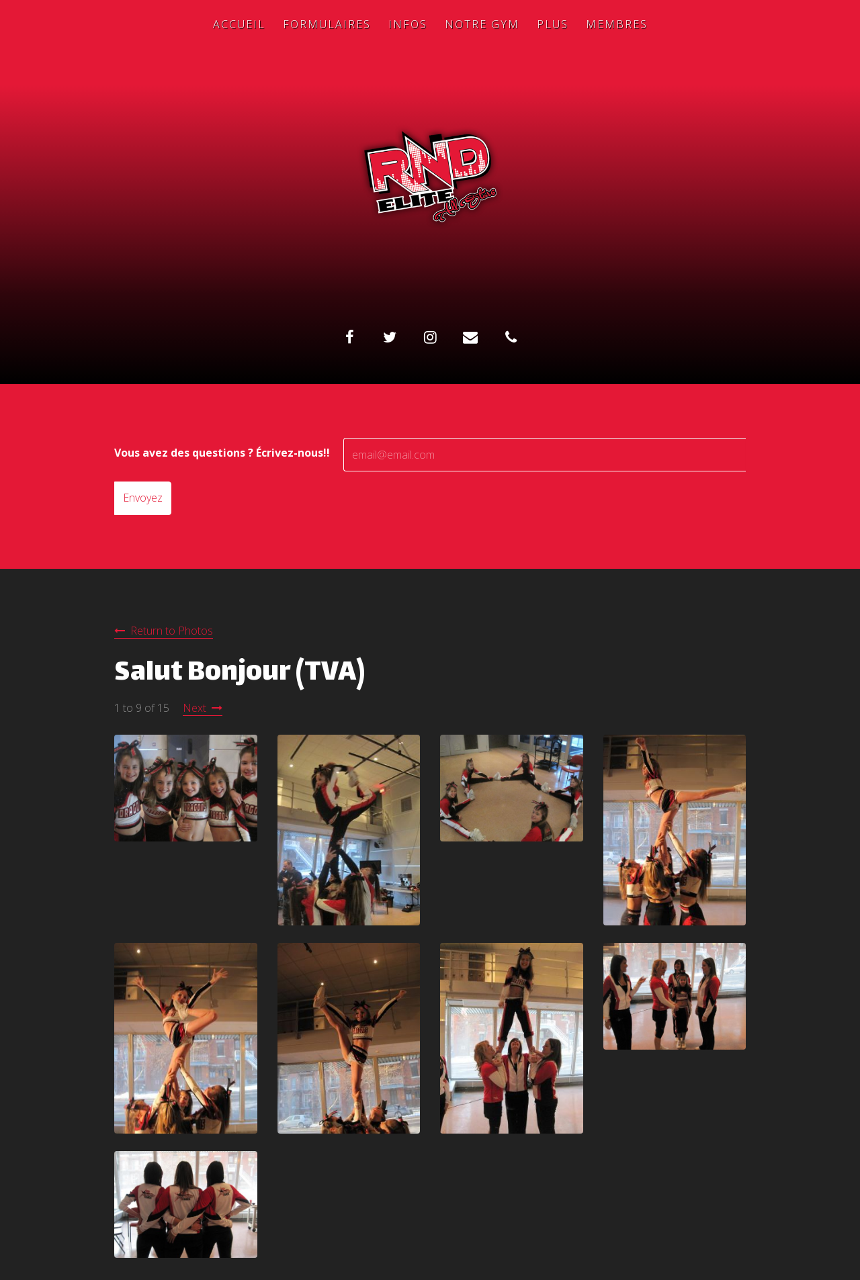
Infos (407, 24)
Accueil (239, 24)
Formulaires (327, 24)
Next (194, 707)
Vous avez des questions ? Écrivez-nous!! (222, 452)
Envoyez (143, 497)
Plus (552, 24)
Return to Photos (171, 630)
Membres (617, 24)
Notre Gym (482, 24)
